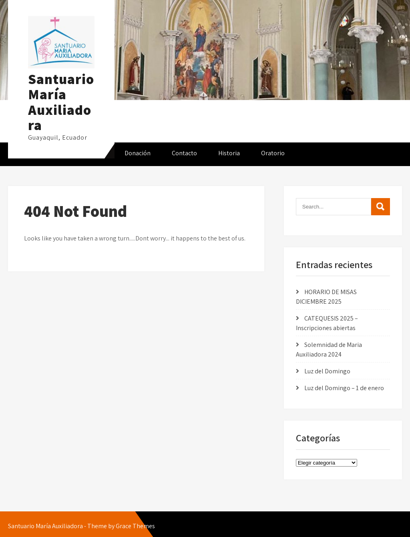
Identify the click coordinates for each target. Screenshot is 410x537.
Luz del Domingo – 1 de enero (344, 388)
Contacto (184, 153)
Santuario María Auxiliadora (61, 102)
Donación (138, 153)
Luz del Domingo (327, 371)
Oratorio (273, 153)
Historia (229, 153)
